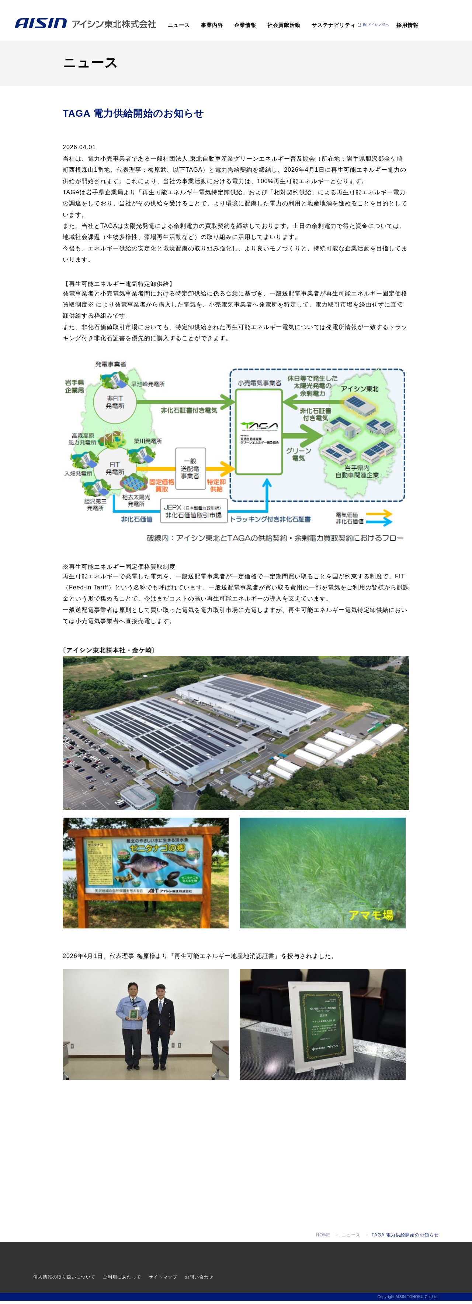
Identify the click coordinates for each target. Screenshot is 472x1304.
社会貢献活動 (284, 25)
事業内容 (212, 25)
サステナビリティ (334, 25)
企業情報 (245, 25)
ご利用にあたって (122, 1280)
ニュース (179, 25)
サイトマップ (163, 1280)
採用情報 (407, 25)
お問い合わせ (199, 1280)
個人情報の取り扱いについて (64, 1280)
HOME (323, 1238)
